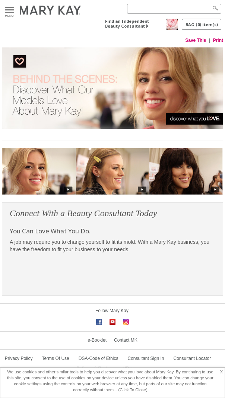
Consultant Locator (192, 358)
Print (218, 40)
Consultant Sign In (145, 358)
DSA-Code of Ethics (98, 358)
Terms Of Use (55, 358)
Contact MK (125, 340)
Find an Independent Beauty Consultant (127, 23)
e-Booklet (97, 340)
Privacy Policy (19, 358)
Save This (195, 40)
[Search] (174, 9)
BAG (202, 24)
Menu (9, 10)
